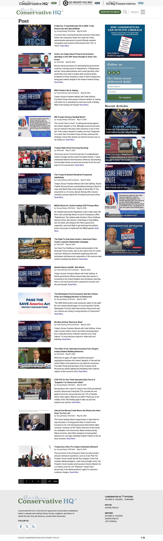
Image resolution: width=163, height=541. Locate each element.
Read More (64, 46)
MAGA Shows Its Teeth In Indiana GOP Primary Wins (76, 205)
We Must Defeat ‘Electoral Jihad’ (68, 322)
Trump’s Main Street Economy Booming (71, 148)
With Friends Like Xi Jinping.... (67, 90)
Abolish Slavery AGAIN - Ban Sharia (69, 267)
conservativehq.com (40, 12)
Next (55, 481)
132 (49, 481)
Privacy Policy (52, 538)
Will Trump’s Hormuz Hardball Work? (69, 117)
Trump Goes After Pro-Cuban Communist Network (76, 447)
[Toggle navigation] (143, 11)
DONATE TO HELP (110, 12)
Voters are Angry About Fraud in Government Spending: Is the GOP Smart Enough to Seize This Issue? (75, 57)
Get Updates (125, 97)
